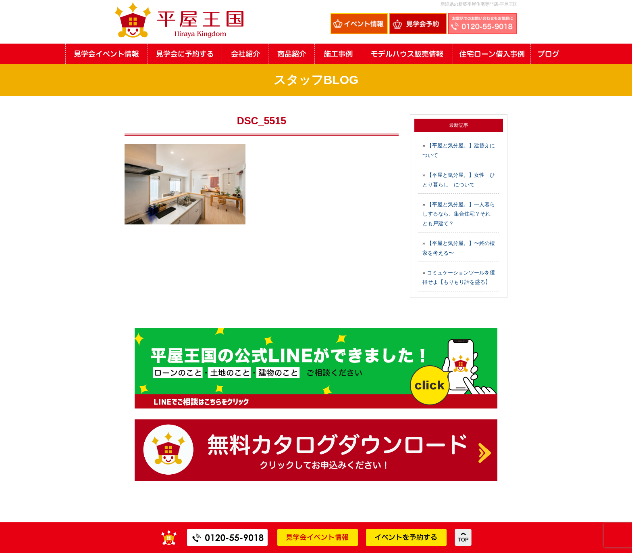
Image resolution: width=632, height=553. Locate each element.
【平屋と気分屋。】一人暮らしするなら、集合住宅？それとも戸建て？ (458, 213)
